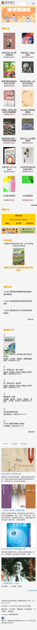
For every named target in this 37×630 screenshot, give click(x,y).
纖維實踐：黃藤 (9, 397)
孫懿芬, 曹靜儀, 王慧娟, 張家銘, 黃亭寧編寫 (17, 373)
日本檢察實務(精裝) (10, 412)
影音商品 (29, 223)
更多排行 (31, 432)
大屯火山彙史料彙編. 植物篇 (13, 424)
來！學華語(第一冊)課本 (12, 383)
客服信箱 (11, 611)
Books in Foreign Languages (18, 219)
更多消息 (31, 319)
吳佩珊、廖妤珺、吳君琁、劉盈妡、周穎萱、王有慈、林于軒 (17, 400)
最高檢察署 (7, 414)
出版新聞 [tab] (14, 444)
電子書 (18, 223)
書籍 (7, 223)
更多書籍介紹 (32, 590)
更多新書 (34, 205)
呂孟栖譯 (6, 426)
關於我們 (4, 609)
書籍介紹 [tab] (6, 444)
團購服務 (18, 216)
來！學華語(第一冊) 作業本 (13, 370)
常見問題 (12, 609)
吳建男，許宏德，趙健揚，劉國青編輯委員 (17, 359)
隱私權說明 (28, 609)
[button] (4, 15)
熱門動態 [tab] (23, 444)
